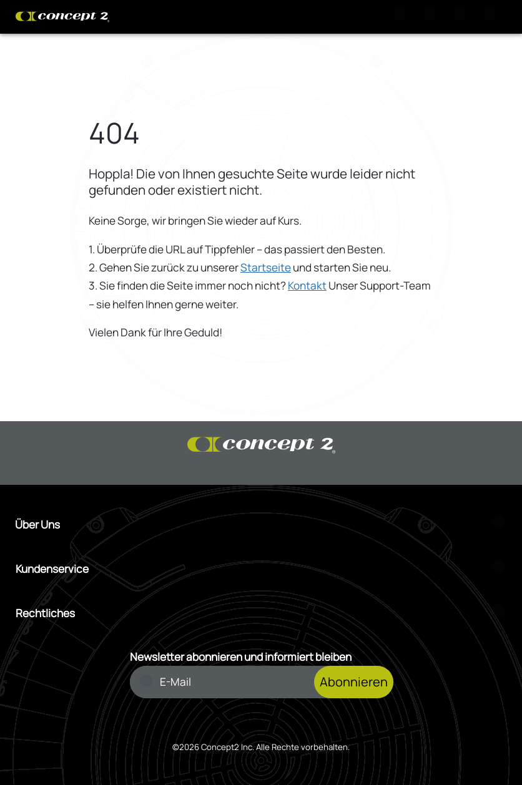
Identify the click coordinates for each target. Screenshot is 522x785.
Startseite (265, 267)
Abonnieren (354, 681)
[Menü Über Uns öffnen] (261, 524)
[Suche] (402, 17)
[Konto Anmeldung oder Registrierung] (462, 17)
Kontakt (307, 285)
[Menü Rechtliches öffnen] (261, 613)
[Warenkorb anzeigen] (432, 17)
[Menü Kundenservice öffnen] (261, 569)
